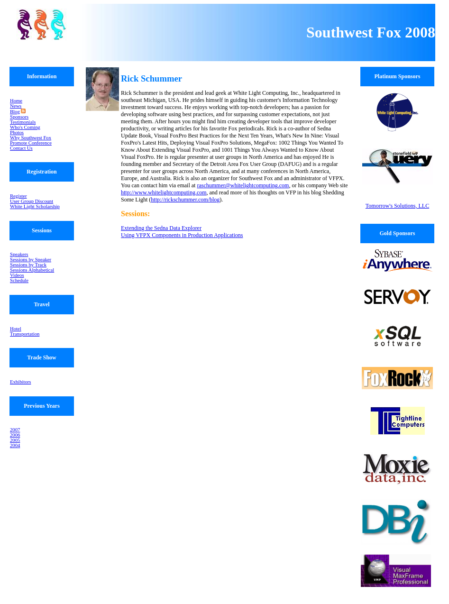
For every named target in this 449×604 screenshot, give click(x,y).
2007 (15, 429)
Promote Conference (31, 143)
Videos (17, 275)
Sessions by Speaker (30, 259)
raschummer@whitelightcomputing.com (243, 185)
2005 (15, 440)
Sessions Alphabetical (32, 270)
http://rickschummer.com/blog (185, 199)
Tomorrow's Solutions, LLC (397, 205)
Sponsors (19, 116)
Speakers (19, 254)
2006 (15, 435)
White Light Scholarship (35, 206)
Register (18, 196)
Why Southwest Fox (30, 137)
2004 (15, 445)
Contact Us (21, 148)
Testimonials (23, 122)
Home (16, 100)
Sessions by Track (28, 264)
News (15, 106)
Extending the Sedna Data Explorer (161, 228)
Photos (17, 132)
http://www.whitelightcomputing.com (164, 192)
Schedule (19, 280)
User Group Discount (31, 201)
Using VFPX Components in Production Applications (182, 235)
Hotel (15, 328)
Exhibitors (20, 381)
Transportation (24, 334)
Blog (15, 111)
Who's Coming (25, 127)
